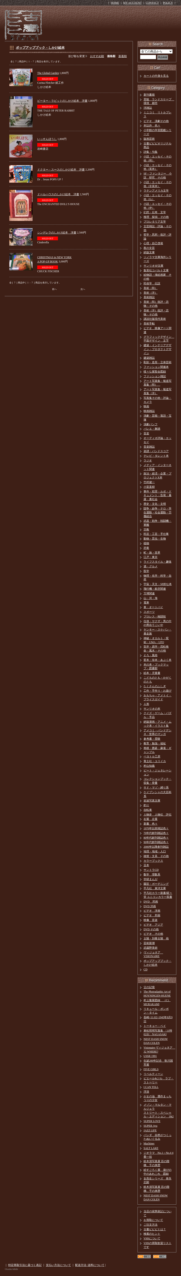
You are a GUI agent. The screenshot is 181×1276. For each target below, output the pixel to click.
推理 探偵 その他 (156, 217)
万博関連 (149, 593)
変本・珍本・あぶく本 (157, 660)
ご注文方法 (151, 1224)
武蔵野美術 (151, 947)
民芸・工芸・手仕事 (156, 534)
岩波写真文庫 (152, 800)
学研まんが (151, 879)
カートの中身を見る (156, 75)
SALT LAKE (151, 1148)
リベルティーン (153, 1074)
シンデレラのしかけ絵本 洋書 (56, 232)
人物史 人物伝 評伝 (157, 814)
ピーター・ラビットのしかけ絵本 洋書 (62, 100)
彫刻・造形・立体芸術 (157, 362)
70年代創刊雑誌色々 (156, 833)
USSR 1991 (150, 1056)
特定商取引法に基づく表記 (25, 1265)
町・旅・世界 (152, 552)
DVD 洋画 (150, 906)
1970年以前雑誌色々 (156, 828)
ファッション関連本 (156, 367)
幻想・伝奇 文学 (155, 212)
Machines (149, 1143)
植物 (146, 543)
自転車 (148, 810)
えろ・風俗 (151, 655)
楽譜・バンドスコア (156, 451)
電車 (146, 602)
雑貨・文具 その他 (156, 856)
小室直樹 (149, 486)
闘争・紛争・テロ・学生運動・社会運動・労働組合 (157, 512)
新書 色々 (151, 823)
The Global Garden (48, 73)
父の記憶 (149, 987)
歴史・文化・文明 (155, 504)
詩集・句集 (151, 151)
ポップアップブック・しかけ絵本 (40, 47)
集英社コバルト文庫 (156, 270)
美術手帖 (149, 323)
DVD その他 (151, 929)
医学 (146, 571)
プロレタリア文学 (155, 221)
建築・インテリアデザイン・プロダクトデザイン (157, 349)
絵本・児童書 (152, 673)
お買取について (153, 1220)
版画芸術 (149, 138)
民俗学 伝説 (152, 283)
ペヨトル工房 (152, 756)
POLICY (168, 2)
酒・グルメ (151, 566)
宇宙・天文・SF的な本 (158, 584)
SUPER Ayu (150, 1125)
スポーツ (149, 612)
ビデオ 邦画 (152, 915)
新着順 (122, 56)
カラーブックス (153, 860)
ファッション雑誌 (155, 376)
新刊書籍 (149, 94)
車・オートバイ (153, 607)
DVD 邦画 (151, 901)
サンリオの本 (152, 708)
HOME (115, 2)
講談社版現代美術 (155, 319)
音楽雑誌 (149, 446)
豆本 (146, 865)
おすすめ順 (97, 56)
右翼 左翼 (151, 819)
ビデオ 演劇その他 (156, 121)
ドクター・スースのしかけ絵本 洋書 (61, 169)
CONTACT (152, 2)
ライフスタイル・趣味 (157, 561)
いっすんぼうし (47, 139)
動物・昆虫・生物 (155, 538)
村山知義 (149, 765)
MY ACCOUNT (132, 2)
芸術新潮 (149, 943)
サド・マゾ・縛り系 (156, 787)
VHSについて (152, 1238)
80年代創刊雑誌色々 (156, 837)
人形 (146, 704)
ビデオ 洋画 (152, 910)
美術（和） (151, 288)
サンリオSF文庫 (153, 265)
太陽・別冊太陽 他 (156, 938)
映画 (146, 406)
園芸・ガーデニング (156, 884)
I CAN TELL (151, 1087)
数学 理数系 (152, 874)
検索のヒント (152, 1233)
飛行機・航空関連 (155, 588)
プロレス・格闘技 (155, 616)
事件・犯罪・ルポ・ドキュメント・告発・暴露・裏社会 (157, 495)
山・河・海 (151, 598)
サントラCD (151, 870)
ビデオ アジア (153, 924)
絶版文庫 (149, 252)
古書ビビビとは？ (155, 1229)
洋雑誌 (148, 107)
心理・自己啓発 (153, 243)
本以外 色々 (152, 125)
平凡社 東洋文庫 (155, 888)
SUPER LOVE (152, 1121)
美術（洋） (151, 292)
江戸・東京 (151, 557)
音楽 (146, 433)
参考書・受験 (152, 738)
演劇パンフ (151, 424)
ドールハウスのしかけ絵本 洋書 (58, 194)
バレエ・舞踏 (152, 428)
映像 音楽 (151, 920)
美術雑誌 (149, 297)
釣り (146, 805)
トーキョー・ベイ (155, 1026)
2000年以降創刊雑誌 (156, 846)
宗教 (146, 529)
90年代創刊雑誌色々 (156, 842)
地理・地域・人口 (155, 851)
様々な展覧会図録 (155, 371)
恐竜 (146, 548)
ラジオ (148, 460)
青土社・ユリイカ (155, 761)
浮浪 (146, 1091)
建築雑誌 (149, 357)
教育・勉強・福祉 (155, 743)
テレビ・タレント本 (156, 455)
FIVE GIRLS (151, 1069)
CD (145, 969)
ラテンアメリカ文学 (156, 190)
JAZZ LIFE (150, 1130)
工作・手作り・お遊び (157, 690)
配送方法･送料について (89, 1265)
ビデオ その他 (153, 933)
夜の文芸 (149, 248)
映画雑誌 (149, 411)
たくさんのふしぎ (155, 686)
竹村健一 (149, 482)
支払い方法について (58, 1265)
